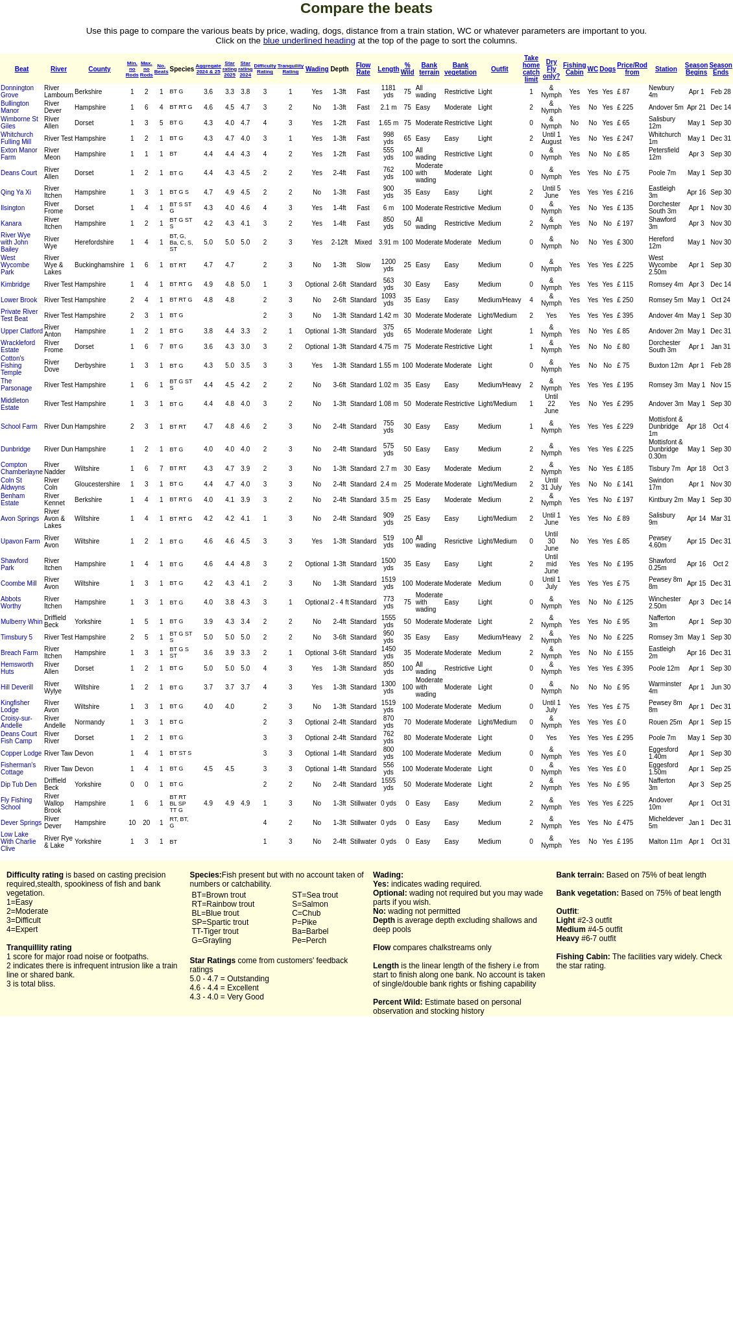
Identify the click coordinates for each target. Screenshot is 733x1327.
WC (593, 69)
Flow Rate (363, 69)
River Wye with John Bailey (15, 242)
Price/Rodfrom (632, 69)
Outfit (500, 69)
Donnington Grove (17, 91)
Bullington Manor (15, 107)
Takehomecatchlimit (531, 68)
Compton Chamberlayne (22, 468)
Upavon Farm (20, 541)
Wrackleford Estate (18, 346)
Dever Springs (21, 822)
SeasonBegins (696, 69)
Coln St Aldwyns (13, 484)
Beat (22, 69)
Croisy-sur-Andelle (16, 722)
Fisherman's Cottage (18, 768)
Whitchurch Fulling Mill (17, 138)
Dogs (607, 69)
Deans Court (19, 172)
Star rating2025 (229, 69)
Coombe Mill (19, 583)
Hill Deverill (17, 687)
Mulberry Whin (21, 621)
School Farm (19, 426)
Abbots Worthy (11, 602)
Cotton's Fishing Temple (12, 365)
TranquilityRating (291, 69)
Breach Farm (19, 652)
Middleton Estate (15, 404)
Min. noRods (132, 69)
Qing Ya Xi (16, 192)
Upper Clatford (22, 331)
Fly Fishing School (16, 803)
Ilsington (13, 207)
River (59, 69)
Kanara (11, 223)
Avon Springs (20, 518)
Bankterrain (429, 69)
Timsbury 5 (16, 637)
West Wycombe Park (15, 265)
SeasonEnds (720, 69)
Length (388, 69)
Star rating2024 (245, 69)
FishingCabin (574, 69)
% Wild (408, 69)
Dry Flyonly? (551, 69)
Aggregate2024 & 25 (208, 69)
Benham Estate (13, 499)
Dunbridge (15, 449)
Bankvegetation (460, 69)
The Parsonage (16, 384)
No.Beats (161, 69)
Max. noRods (146, 69)
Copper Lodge (21, 753)
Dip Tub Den (19, 784)
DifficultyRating (265, 69)
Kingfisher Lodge (15, 706)
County (99, 69)
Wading (317, 69)
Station (666, 69)
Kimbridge (15, 284)
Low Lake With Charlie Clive (18, 841)
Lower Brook (19, 300)
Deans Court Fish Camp (19, 737)
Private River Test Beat (19, 315)
